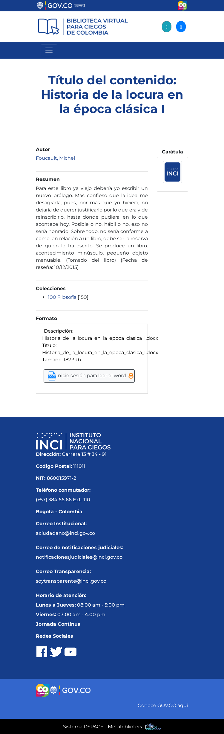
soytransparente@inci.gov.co (71, 581)
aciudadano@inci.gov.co (65, 533)
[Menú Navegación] (49, 50)
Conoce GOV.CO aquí (163, 705)
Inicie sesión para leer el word (90, 375)
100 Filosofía (62, 297)
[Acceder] (181, 26)
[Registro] (166, 26)
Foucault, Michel (55, 158)
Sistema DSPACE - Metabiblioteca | (104, 727)
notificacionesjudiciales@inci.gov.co (79, 557)
